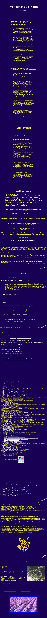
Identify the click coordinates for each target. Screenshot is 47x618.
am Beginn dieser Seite (26, 412)
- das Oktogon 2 (10, 490)
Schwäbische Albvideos (7, 382)
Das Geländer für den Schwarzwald (9, 454)
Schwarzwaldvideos (7, 383)
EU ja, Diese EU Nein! (7, 471)
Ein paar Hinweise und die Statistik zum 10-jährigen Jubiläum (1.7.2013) (15, 394)
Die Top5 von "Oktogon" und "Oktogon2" (11, 392)
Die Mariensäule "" (10, 384)
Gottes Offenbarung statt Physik (11, 349)
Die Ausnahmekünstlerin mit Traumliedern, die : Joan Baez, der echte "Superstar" (21, 438)
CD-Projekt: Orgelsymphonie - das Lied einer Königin (12, 480)
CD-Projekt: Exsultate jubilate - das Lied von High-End (13, 472)
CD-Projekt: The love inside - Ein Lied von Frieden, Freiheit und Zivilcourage (16, 422)
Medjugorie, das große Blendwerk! (10, 406)
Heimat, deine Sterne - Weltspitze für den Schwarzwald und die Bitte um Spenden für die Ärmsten (19, 367)
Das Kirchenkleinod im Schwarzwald (12, 353)
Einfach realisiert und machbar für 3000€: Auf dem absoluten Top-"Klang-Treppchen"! (18, 373)
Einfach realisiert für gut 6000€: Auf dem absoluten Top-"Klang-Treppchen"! (16, 376)
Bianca (5, 365)
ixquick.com (25, 314)
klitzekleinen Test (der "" (13, 245)
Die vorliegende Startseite (8, 483)
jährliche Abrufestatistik (9, 459)
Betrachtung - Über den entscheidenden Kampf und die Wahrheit (14, 437)
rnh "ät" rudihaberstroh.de (5, 576)
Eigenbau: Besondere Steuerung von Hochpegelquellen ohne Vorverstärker (16, 491)
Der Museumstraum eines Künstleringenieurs (13, 347)
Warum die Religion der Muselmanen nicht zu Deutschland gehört (14, 442)
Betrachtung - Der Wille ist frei (9, 451)
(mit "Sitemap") (16, 280)
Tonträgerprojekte (6, 495)
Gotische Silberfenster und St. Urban (9, 423)
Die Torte (6, 393)
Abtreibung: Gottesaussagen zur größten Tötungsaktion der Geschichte (15, 469)
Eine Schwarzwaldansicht (8, 455)
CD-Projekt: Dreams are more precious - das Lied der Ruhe (13, 452)
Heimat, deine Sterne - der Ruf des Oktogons (11, 436)
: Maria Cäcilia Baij (14, 486)
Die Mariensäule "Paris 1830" (9, 386)
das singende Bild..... (7, 359)
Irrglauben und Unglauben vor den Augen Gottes (12, 447)
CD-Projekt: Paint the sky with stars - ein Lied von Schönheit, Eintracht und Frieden (17, 482)
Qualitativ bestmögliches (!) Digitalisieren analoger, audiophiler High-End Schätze (13, 474)
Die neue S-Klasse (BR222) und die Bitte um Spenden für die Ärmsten (15, 391)
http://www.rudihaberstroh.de (10, 580)
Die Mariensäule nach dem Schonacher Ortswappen (12, 368)
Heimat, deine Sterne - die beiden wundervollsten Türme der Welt (14, 434)
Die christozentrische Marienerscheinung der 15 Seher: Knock (14, 468)
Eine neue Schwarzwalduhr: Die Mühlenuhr (11, 453)
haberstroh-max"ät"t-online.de (10, 591)
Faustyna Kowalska (39, 263)
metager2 (18, 314)
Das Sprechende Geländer (8, 411)
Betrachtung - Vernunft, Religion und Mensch (11, 435)
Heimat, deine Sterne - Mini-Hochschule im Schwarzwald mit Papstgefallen (16, 366)
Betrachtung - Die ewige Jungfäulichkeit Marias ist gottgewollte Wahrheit (16, 449)
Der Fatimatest (6, 481)
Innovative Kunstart (7, 390)
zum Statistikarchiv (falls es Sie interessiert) (14, 321)
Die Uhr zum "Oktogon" (8, 428)
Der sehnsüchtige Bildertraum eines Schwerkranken (20, 338)
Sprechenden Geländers (12, 407)
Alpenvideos (6, 387)
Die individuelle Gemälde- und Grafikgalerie (11, 371)
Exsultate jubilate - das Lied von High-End (12, 377)
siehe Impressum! (28, 532)
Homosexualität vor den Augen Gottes (10, 470)
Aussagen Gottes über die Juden (9, 446)
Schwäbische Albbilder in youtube (34, 342)
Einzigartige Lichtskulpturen (8, 372)
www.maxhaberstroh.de (25, 591)
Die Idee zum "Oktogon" (8, 431)
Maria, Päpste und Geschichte (9, 421)
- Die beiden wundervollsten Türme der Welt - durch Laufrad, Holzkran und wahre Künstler (12, 488)
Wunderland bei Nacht (24, 479)
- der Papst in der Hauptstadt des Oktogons (14, 429)
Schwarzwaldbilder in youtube (10, 342)
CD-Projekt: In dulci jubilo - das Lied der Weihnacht (12, 494)
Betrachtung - (14, 445)
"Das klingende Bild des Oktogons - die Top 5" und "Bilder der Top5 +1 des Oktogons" (19, 358)
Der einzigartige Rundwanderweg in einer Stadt (11, 440)
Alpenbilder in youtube (21, 342)
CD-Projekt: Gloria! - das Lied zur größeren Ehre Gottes (13, 484)
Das (7, 430)
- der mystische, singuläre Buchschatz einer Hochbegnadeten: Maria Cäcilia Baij (20, 485)
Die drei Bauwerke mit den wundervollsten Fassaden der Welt (14, 489)
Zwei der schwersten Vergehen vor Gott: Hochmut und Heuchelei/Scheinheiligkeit (17, 467)
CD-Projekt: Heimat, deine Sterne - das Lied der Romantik (20, 495)
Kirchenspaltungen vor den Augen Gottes (10, 448)
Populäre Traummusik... (9, 335)
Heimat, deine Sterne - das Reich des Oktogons (17, 432)
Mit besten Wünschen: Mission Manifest (13, 351)
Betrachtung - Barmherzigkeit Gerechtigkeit (12, 441)
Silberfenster (21, 408)
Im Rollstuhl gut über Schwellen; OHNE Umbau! (12, 381)
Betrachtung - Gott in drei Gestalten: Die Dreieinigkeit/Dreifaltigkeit (12, 450)
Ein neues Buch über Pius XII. (8, 492)
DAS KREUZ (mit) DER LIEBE (10, 355)
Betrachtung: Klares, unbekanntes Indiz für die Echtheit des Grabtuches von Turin (17, 493)
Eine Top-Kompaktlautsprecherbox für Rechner (11, 378)
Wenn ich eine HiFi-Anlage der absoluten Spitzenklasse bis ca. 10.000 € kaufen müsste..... (18, 466)
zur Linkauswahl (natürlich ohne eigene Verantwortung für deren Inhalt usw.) (20, 319)
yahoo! (14, 314)
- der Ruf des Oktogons (24, 490)
